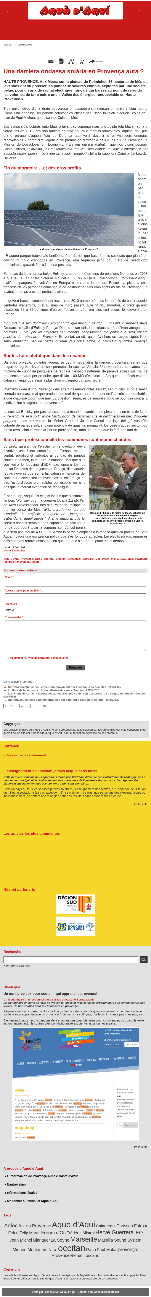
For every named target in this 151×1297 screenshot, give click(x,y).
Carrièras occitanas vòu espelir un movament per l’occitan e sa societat (49, 686)
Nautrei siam (15, 1180)
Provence (99, 1242)
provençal (81, 1242)
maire (105, 558)
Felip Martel (18, 1227)
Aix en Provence (33, 1220)
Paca (46, 1242)
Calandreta (98, 1221)
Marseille (51, 1232)
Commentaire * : (15, 617)
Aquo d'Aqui (68, 1219)
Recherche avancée (15, 961)
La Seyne (30, 1233)
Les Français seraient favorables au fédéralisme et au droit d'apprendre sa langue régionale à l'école (67, 692)
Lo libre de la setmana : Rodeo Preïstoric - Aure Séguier (40, 689)
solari (22, 561)
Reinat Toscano (121, 1242)
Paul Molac (61, 1242)
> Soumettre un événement (23, 750)
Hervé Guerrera (95, 1226)
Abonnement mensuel (39, 1289)
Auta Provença (21, 558)
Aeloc (12, 1220)
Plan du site (57, 1289)
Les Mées (94, 558)
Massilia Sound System (84, 1234)
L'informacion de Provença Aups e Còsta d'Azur (40, 1171)
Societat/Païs (24, 45)
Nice (141, 1233)
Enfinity (55, 558)
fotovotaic (68, 558)
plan (119, 558)
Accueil (7, 45)
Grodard (81, 558)
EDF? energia (40, 558)
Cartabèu (10, 742)
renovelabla (10, 561)
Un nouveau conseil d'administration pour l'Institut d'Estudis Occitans (48, 695)
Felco (140, 1220)
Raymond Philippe (135, 558)
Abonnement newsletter (15, 1289)
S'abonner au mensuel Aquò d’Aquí (31, 1196)
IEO (117, 1226)
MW (113, 558)
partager (96, 61)
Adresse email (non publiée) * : (24, 590)
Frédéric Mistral (64, 1227)
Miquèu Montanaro (120, 1234)
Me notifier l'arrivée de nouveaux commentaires (39, 657)
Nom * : (9, 577)
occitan (29, 1241)
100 (44, 702)
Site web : (11, 604)
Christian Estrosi (121, 1220)
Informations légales (20, 1188)
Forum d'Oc (40, 1226)
